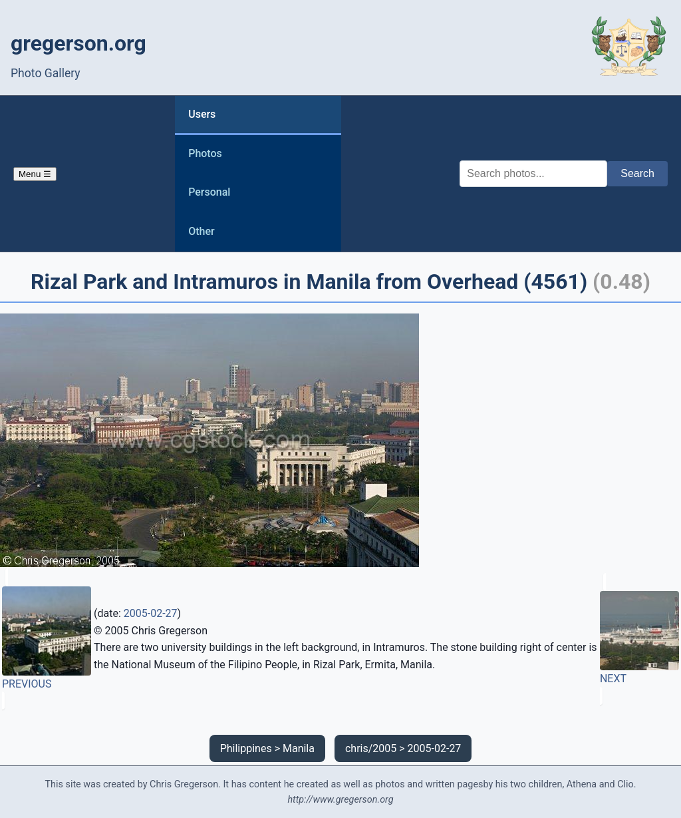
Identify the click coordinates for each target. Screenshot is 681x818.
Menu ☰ (35, 174)
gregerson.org (78, 43)
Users (201, 114)
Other (201, 231)
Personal (209, 192)
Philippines (246, 748)
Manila (299, 748)
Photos (205, 153)
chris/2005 (370, 748)
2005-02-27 (151, 613)
